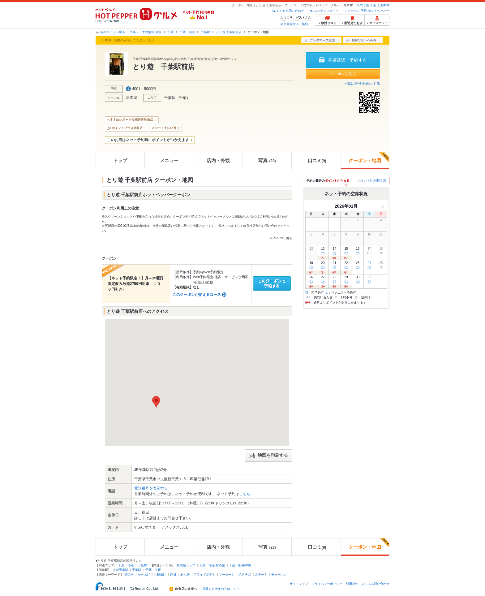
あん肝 (185, 574)
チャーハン (279, 574)
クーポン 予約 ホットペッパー (368, 10)
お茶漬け (160, 574)
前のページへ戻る (112, 32)
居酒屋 (131, 98)
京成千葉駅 (120, 570)
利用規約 (352, 583)
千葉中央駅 (153, 570)
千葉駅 (205, 32)
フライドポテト (204, 574)
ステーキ (261, 574)
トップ (120, 160)
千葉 (373, 5)
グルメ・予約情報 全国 (145, 32)
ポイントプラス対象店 (127, 128)
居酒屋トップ (186, 565)
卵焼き (129, 574)
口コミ (317, 160)
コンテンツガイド (326, 10)
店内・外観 (218, 160)
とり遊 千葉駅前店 (229, 32)
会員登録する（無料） (295, 24)
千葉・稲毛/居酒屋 (212, 565)
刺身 (173, 574)
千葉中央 (383, 5)
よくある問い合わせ (290, 10)
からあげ (144, 574)
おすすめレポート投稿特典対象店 (130, 119)
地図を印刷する (268, 455)
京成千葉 (363, 5)
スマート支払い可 (164, 128)
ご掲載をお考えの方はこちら (219, 588)
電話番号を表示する (363, 83)
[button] (156, 402)
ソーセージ (226, 574)
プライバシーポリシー (326, 583)
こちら (244, 494)
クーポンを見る (343, 74)
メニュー (169, 160)
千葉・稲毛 (187, 32)
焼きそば (244, 574)
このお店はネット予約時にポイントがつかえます (148, 140)
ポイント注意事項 (370, 180)
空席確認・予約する (347, 60)
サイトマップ (299, 583)
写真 (267, 160)
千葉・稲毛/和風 (240, 565)
